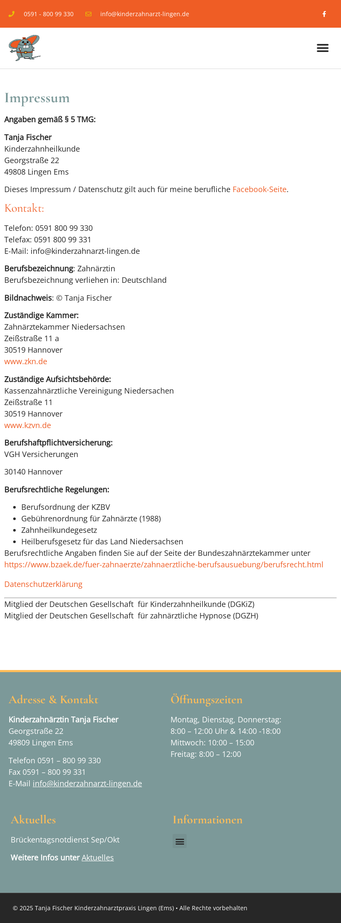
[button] (322, 48)
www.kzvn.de (27, 425)
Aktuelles (98, 857)
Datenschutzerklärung (43, 584)
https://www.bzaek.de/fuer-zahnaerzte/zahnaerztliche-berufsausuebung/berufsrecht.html (164, 564)
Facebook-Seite (260, 189)
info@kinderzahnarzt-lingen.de (87, 783)
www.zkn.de (25, 361)
